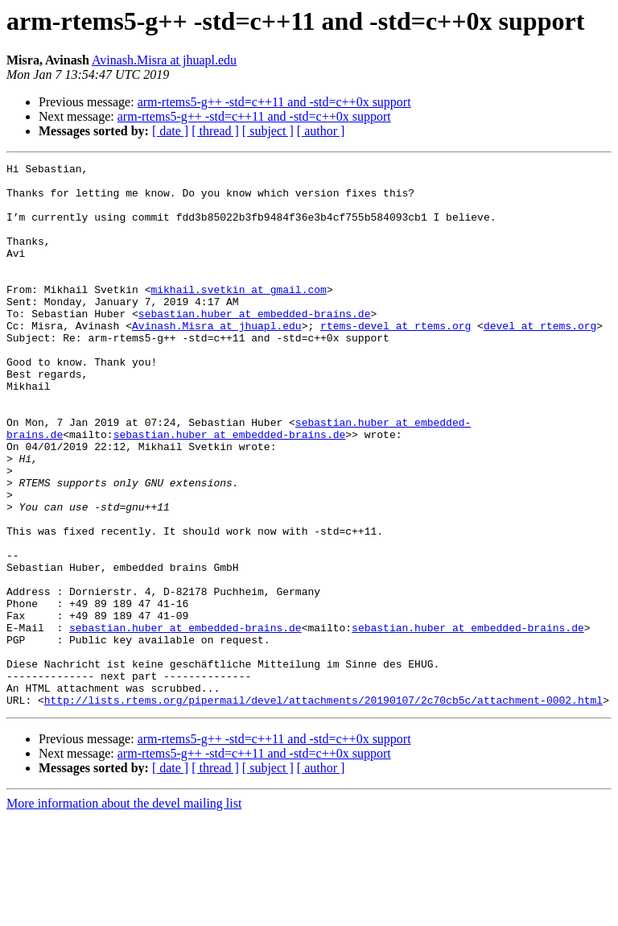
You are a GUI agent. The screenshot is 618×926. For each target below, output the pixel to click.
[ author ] (321, 131)
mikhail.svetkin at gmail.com (238, 315)
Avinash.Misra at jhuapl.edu (164, 60)
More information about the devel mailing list (123, 912)
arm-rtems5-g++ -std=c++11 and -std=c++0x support (274, 102)
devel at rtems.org (540, 359)
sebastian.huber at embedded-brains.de (254, 344)
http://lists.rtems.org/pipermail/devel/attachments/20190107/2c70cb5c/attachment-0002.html (323, 808)
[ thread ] (215, 131)
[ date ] (170, 131)
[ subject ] (268, 131)
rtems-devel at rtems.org (395, 359)
